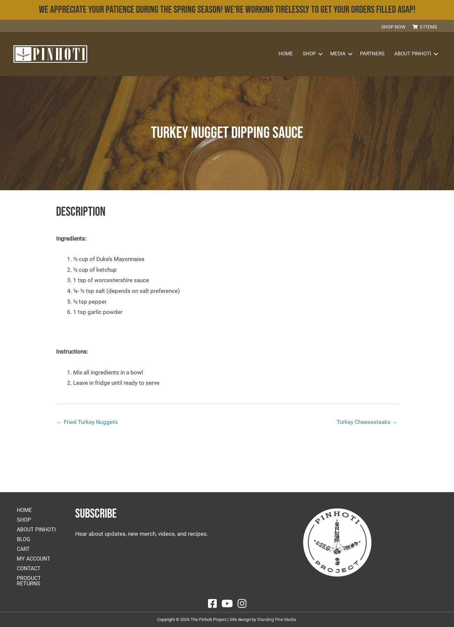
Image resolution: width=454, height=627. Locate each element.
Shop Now (393, 27)
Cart (23, 549)
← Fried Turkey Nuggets (87, 422)
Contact (29, 568)
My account (33, 559)
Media (338, 54)
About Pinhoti (412, 54)
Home (286, 54)
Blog (23, 539)
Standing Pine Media (276, 619)
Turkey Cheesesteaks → (367, 422)
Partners (372, 54)
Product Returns (29, 581)
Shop (309, 54)
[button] (444, 26)
